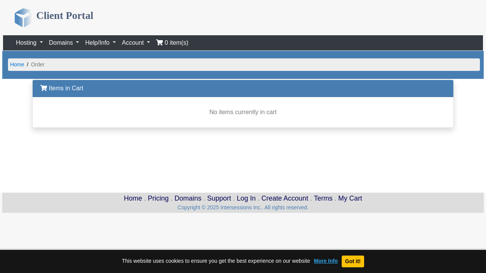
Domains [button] (62, 42)
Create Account (285, 198)
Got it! (353, 261)
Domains (187, 198)
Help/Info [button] (98, 42)
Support (219, 198)
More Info (326, 261)
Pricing (158, 198)
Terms (323, 198)
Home (17, 64)
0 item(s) (172, 42)
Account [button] (133, 42)
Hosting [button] (27, 42)
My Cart (350, 198)
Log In (246, 198)
